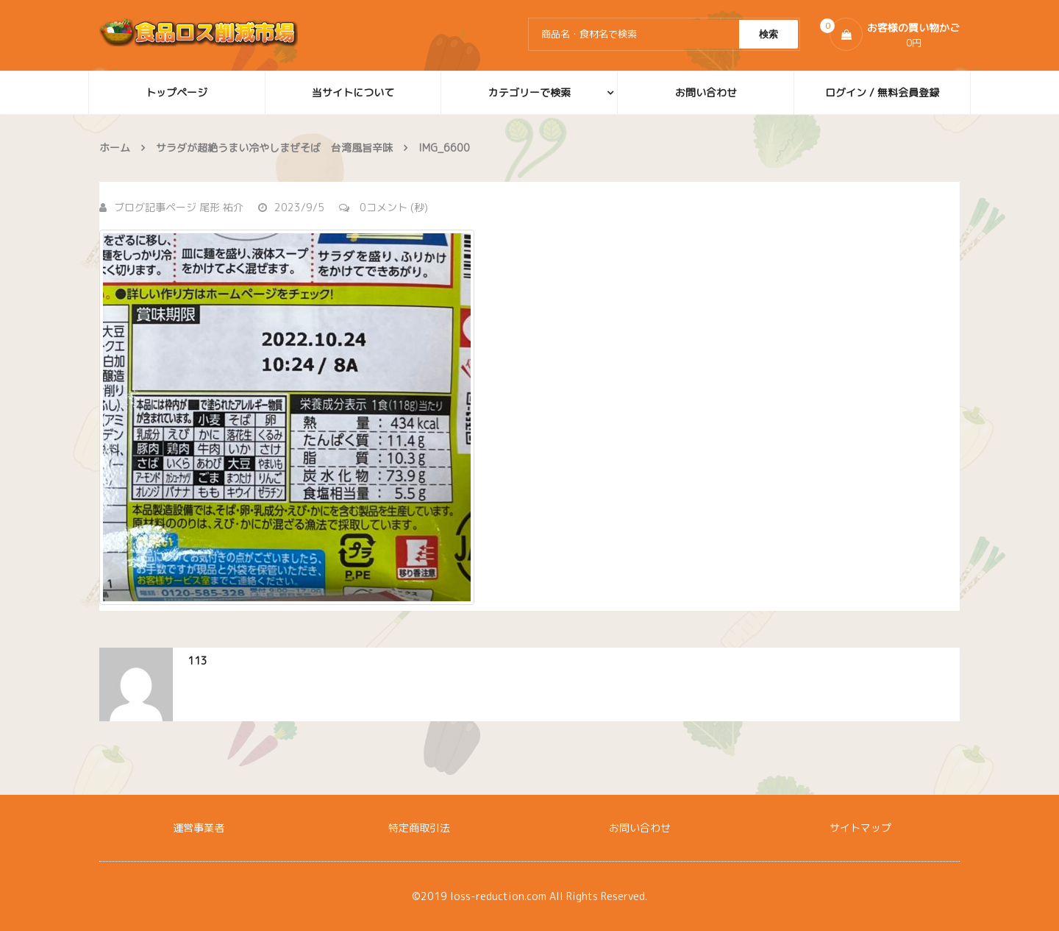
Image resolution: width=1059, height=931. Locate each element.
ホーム (114, 148)
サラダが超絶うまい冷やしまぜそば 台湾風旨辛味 (274, 148)
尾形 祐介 (221, 207)
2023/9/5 (291, 207)
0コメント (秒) (383, 207)
